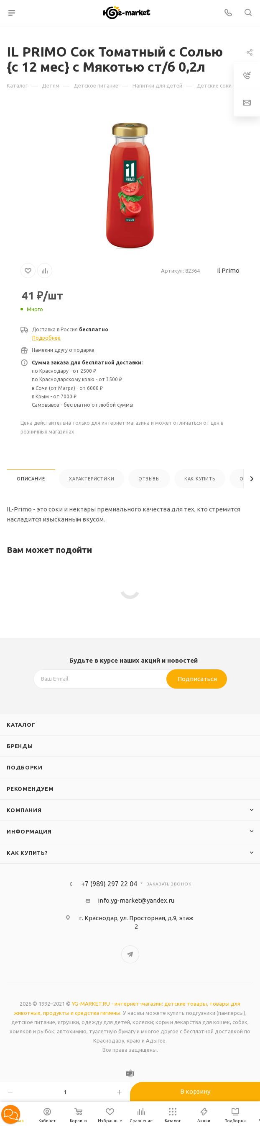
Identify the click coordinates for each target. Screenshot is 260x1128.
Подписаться (197, 678)
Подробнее (46, 338)
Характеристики (91, 478)
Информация (29, 831)
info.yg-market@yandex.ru (136, 900)
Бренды (20, 746)
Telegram (130, 954)
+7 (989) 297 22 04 (109, 883)
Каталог (21, 725)
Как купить (199, 478)
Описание (31, 478)
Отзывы (149, 478)
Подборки (24, 767)
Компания (24, 810)
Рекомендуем (30, 789)
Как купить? (27, 853)
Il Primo (228, 270)
